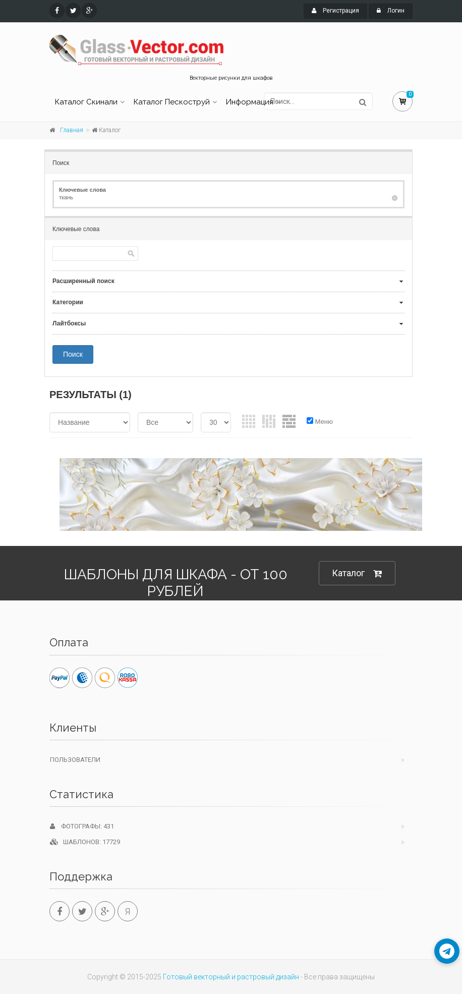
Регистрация (335, 10)
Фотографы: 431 (82, 826)
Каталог (357, 573)
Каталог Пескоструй (172, 101)
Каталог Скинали (86, 101)
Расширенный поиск (83, 281)
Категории (67, 302)
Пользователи (75, 759)
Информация (249, 101)
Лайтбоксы (69, 323)
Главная (71, 130)
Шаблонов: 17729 (85, 842)
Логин (391, 10)
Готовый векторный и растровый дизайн (231, 977)
